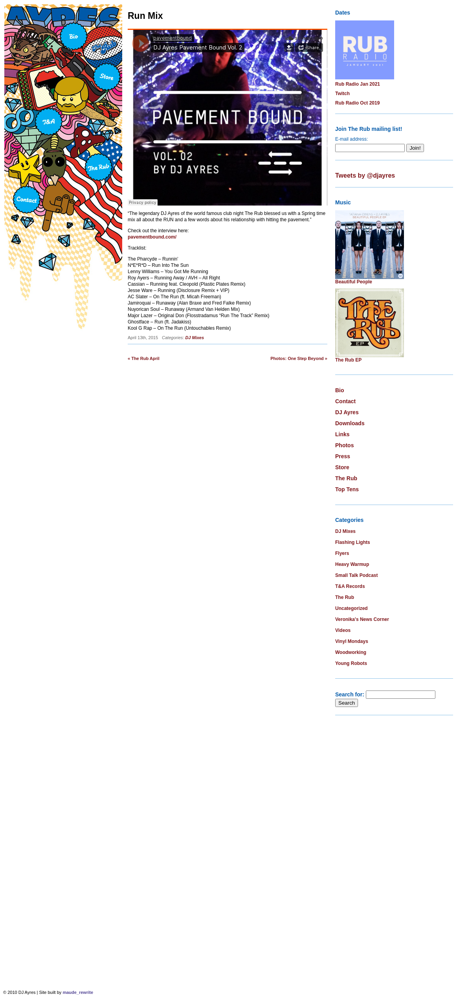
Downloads (350, 423)
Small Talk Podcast (356, 575)
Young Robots (351, 663)
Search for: (349, 694)
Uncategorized (351, 608)
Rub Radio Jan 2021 (357, 84)
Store (342, 467)
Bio (339, 390)
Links (342, 434)
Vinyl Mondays (351, 641)
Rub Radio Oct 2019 (357, 103)
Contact (345, 401)
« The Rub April (144, 358)
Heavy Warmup (352, 564)
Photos (344, 445)
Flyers (342, 553)
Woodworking (350, 652)
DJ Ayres (347, 412)
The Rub (346, 478)
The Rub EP (348, 360)
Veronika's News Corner (362, 619)
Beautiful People (353, 282)
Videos (343, 630)
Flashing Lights (352, 542)
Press (342, 456)
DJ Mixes (194, 337)
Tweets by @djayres (365, 175)
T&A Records (350, 586)
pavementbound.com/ (152, 237)
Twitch (342, 93)
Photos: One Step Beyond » (298, 358)
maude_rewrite (77, 992)
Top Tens (347, 489)
